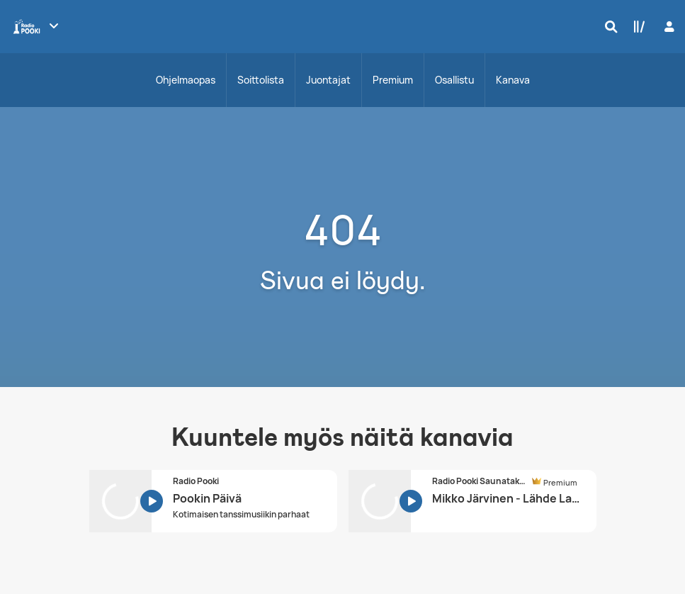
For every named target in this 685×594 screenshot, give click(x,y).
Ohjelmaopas (185, 79)
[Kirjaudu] (667, 26)
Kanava (513, 79)
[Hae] (608, 26)
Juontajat (328, 79)
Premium (393, 79)
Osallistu (454, 79)
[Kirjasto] (636, 26)
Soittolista (260, 79)
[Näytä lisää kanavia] (54, 25)
